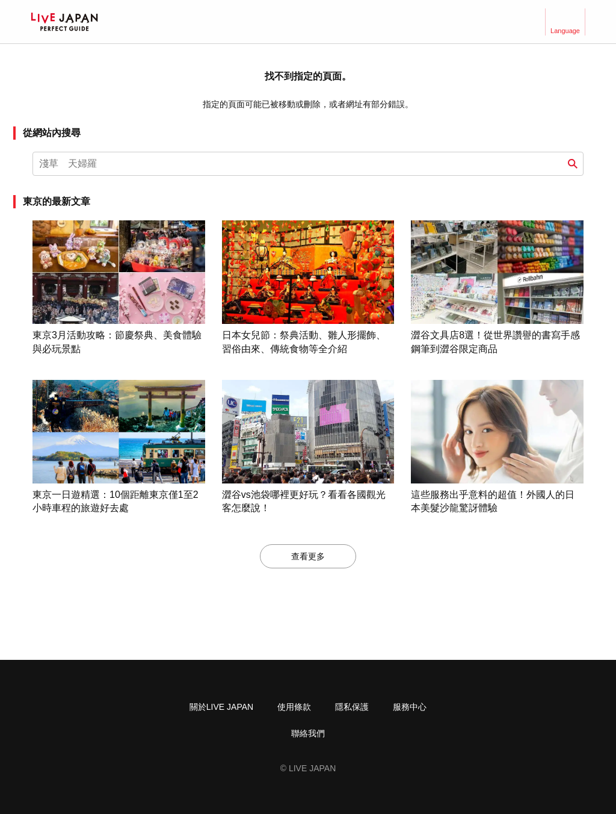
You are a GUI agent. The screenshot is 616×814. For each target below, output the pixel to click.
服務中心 (410, 707)
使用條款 (294, 707)
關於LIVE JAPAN (221, 707)
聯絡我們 (308, 733)
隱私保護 (352, 707)
